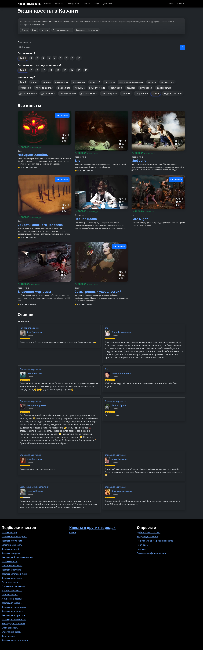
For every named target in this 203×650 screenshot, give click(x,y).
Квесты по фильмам (12, 540)
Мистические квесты (12, 565)
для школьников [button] (89, 93)
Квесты (47, 3)
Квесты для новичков (12, 611)
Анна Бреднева (34, 459)
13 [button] (65, 70)
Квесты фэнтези (9, 561)
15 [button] (79, 70)
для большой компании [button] (131, 82)
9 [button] (72, 58)
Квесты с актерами (11, 553)
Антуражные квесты (12, 598)
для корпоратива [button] (28, 93)
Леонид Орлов (118, 405)
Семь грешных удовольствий (34, 486)
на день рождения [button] (173, 93)
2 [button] (31, 58)
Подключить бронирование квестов (155, 540)
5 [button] (49, 58)
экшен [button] (155, 93)
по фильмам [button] (61, 82)
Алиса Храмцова (119, 459)
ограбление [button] (25, 87)
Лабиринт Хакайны (29, 327)
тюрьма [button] (47, 82)
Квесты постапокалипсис (14, 573)
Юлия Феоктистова (121, 332)
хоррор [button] (34, 82)
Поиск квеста (24, 42)
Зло (106, 327)
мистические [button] (167, 82)
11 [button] (51, 70)
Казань (180, 3)
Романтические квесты (13, 586)
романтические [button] (97, 87)
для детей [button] (95, 82)
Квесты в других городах (92, 527)
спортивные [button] (142, 93)
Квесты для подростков (13, 615)
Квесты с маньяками (12, 578)
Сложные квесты (10, 627)
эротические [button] (116, 87)
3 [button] (37, 58)
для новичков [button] (48, 93)
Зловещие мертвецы (30, 369)
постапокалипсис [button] (44, 87)
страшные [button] (79, 87)
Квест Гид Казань (29, 3)
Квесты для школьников (14, 619)
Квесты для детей (10, 549)
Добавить (108, 3)
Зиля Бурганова (34, 332)
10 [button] (79, 58)
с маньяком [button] (64, 87)
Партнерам (142, 544)
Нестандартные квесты (13, 623)
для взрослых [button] (164, 87)
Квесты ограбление (11, 569)
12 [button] (58, 70)
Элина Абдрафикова (121, 491)
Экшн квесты (8, 636)
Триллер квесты (9, 594)
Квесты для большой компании (17, 557)
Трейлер (62, 115)
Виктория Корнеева (36, 405)
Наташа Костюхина (121, 373)
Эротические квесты (12, 590)
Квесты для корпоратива (14, 607)
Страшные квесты (11, 582)
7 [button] (60, 58)
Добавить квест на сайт (148, 532)
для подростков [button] (68, 93)
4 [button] (43, 58)
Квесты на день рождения (15, 640)
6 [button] (55, 58)
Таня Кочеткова (34, 373)
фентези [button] (152, 82)
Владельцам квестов (147, 536)
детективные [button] (78, 82)
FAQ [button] (96, 3)
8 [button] (66, 58)
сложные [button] (126, 93)
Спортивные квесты (11, 631)
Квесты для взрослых (12, 602)
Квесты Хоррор (9, 532)
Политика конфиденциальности (153, 553)
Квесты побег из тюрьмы (14, 536)
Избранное (73, 3)
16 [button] (86, 70)
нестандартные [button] (109, 93)
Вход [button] (170, 3)
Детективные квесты (12, 544)
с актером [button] (110, 82)
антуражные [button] (146, 87)
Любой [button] (22, 58)
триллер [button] (131, 87)
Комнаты (59, 3)
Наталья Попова (35, 491)
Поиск (87, 3)
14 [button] (72, 70)
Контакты (141, 549)
